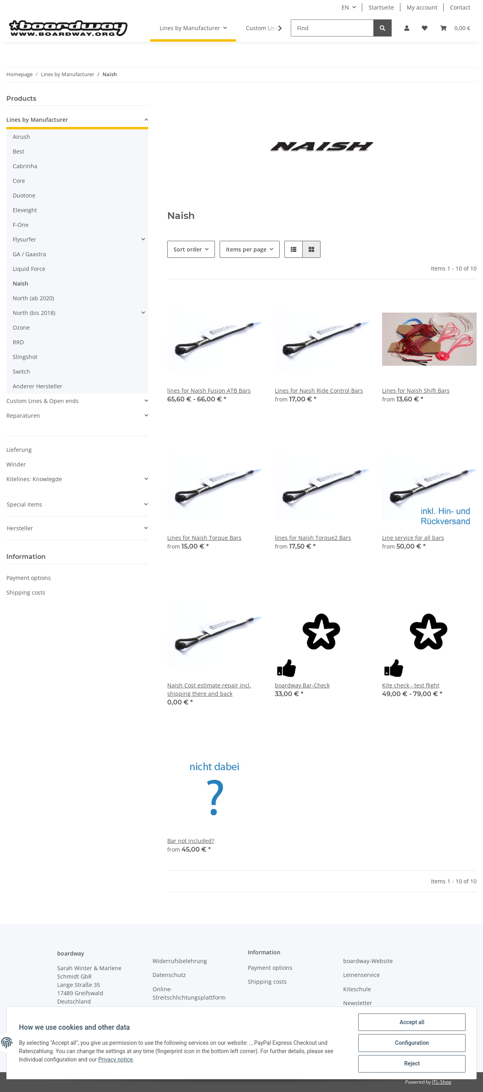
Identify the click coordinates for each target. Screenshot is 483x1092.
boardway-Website (368, 961)
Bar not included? (190, 840)
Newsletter (357, 1003)
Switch (21, 371)
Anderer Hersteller (37, 386)
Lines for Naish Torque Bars (204, 537)
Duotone (24, 195)
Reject (411, 1064)
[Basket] (455, 28)
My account (422, 7)
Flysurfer (24, 239)
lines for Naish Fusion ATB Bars (209, 390)
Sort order (188, 249)
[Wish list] (424, 28)
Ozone (21, 327)
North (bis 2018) (34, 313)
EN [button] (345, 7)
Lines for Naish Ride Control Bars (319, 390)
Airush (21, 136)
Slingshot (25, 357)
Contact (460, 7)
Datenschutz (169, 975)
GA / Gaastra (29, 254)
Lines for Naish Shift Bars (416, 390)
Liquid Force (29, 269)
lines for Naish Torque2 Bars (313, 537)
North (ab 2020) (33, 298)
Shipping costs (25, 592)
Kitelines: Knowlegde (34, 479)
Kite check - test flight (410, 685)
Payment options (28, 578)
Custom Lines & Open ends (42, 401)
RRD (18, 342)
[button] (406, 28)
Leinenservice (361, 975)
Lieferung (19, 449)
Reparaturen (23, 415)
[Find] (332, 27)
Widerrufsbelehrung (180, 961)
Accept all (411, 1022)
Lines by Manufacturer (37, 119)
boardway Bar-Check (302, 685)
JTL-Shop (441, 1082)
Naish (20, 283)
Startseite (381, 7)
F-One (21, 224)
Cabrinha (25, 166)
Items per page (246, 249)
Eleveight (25, 210)
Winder (16, 464)
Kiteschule (357, 989)
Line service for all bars (413, 537)
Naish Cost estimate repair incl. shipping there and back (209, 689)
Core (19, 180)
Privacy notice (116, 1060)
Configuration (411, 1043)
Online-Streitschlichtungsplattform (189, 993)
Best (18, 151)
